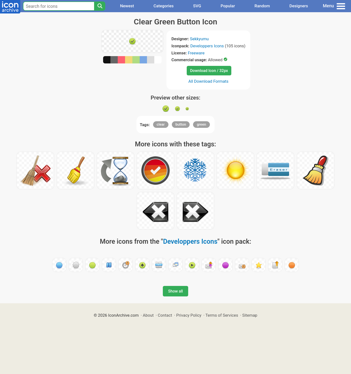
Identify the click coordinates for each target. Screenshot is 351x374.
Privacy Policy (188, 315)
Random (262, 5)
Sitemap (249, 315)
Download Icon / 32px (209, 70)
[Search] (99, 6)
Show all (175, 291)
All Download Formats (208, 81)
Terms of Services (221, 315)
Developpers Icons (207, 45)
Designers (298, 5)
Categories (164, 5)
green (201, 124)
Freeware (196, 53)
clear (161, 124)
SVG (197, 5)
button (181, 124)
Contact (165, 315)
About (148, 315)
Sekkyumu (199, 38)
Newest (127, 5)
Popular (228, 5)
